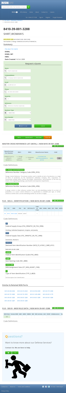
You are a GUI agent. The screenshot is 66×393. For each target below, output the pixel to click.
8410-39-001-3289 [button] (22, 301)
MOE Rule (39, 137)
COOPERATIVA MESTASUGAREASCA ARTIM (42, 158)
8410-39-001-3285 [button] (35, 297)
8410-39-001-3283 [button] (10, 297)
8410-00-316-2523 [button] (22, 291)
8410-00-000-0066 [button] (10, 291)
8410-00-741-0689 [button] (10, 294)
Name (7, 68)
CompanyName (9, 75)
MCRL (19, 137)
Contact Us (44, 12)
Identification (29, 137)
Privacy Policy (5, 391)
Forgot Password (57, 17)
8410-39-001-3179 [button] (48, 294)
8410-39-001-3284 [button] (22, 297)
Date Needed (9, 117)
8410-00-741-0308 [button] (48, 291)
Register (48, 17)
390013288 (14, 213)
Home (31, 12)
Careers (52, 12)
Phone (7, 89)
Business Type (9, 110)
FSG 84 (7, 49)
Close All (47, 137)
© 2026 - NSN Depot (57, 386)
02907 (8, 258)
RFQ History (23, 12)
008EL (51, 158)
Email (6, 82)
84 (5, 213)
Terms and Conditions (24, 386)
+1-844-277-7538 (31, 17)
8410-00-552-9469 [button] (35, 291)
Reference (8, 103)
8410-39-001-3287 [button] (10, 301)
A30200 (8, 252)
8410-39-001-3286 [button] (48, 297)
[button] (14, 12)
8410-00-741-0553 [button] (22, 294)
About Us (12, 386)
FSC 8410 (14, 49)
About (37, 12)
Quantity (7, 96)
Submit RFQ (59, 146)
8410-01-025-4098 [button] (35, 294)
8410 (8, 213)
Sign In (41, 17)
